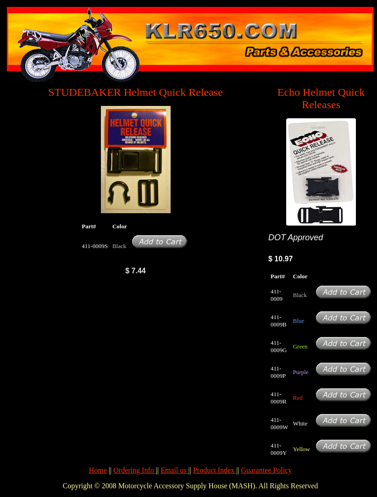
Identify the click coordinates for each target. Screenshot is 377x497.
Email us (174, 470)
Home (98, 470)
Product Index (214, 470)
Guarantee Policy (266, 470)
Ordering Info (134, 470)
